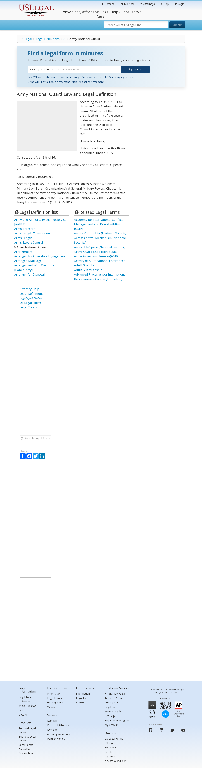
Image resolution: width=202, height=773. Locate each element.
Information (54, 693)
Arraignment (23, 251)
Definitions (25, 701)
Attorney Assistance (58, 733)
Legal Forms (26, 744)
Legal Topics (28, 307)
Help (166, 4)
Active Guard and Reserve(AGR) (96, 256)
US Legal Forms (31, 302)
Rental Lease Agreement (55, 81)
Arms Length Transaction (32, 233)
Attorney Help (29, 289)
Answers (81, 702)
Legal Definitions (48, 39)
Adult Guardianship (88, 269)
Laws (22, 710)
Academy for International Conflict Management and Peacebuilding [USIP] (98, 224)
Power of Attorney (68, 77)
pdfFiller (109, 751)
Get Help (110, 715)
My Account (111, 724)
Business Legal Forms (27, 738)
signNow (110, 756)
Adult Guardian (85, 265)
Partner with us (56, 738)
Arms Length (23, 238)
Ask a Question (27, 705)
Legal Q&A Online (31, 298)
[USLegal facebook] (150, 730)
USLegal (26, 39)
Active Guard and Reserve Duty (96, 251)
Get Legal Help (55, 702)
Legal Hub (110, 707)
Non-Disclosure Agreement (88, 81)
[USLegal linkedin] (161, 730)
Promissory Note (91, 77)
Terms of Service (114, 698)
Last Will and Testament (42, 77)
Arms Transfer (24, 228)
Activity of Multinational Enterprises (99, 260)
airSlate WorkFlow (115, 760)
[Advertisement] (47, 126)
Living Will (33, 81)
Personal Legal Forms (27, 730)
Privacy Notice (113, 702)
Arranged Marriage (28, 260)
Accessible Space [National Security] (99, 247)
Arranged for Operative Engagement (40, 256)
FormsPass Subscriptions (26, 751)
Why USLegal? (113, 711)
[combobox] (42, 69)
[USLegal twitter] (172, 730)
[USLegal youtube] (183, 730)
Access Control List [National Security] (101, 233)
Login (179, 4)
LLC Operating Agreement (119, 77)
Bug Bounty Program (117, 720)
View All (23, 714)
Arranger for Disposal (29, 274)
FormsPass (111, 747)
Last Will (52, 720)
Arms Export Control (28, 242)
